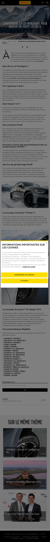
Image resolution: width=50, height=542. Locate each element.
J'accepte (25, 287)
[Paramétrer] (25, 281)
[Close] (47, 249)
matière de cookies (29, 273)
